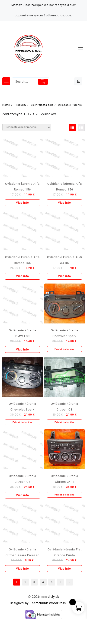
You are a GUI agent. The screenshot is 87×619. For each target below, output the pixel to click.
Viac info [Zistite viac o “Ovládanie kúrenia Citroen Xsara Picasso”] (22, 568)
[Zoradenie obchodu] (26, 127)
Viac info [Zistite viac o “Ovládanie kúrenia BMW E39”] (22, 349)
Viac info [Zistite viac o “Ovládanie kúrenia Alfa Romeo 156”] (22, 202)
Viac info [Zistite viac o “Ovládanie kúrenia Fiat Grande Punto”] (64, 568)
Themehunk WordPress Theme (53, 603)
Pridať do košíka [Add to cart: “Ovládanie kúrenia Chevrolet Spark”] (64, 349)
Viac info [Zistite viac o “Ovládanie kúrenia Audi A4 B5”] (64, 276)
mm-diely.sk (50, 596)
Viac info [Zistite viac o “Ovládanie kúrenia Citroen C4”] (22, 495)
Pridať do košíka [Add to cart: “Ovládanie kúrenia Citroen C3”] (64, 422)
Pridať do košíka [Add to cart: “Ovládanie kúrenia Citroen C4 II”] (64, 494)
